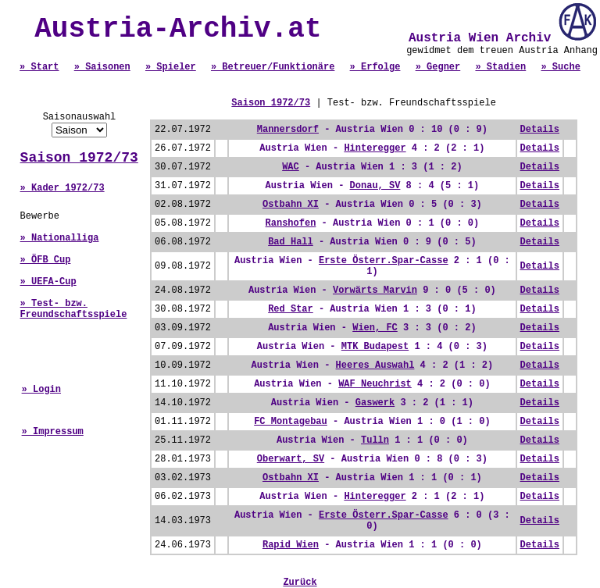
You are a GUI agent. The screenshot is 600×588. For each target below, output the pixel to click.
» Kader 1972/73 (62, 188)
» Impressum (53, 431)
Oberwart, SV (290, 459)
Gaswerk (375, 402)
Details (539, 129)
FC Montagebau (290, 421)
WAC (290, 167)
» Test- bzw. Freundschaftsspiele (73, 309)
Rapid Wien (290, 545)
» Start (39, 67)
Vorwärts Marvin (375, 290)
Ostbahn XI (290, 204)
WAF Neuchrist (375, 384)
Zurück (299, 582)
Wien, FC (375, 328)
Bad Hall (290, 242)
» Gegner (438, 67)
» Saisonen (102, 67)
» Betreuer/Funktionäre (272, 67)
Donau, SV (375, 185)
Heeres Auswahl (375, 365)
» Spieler (170, 67)
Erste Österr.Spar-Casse (383, 260)
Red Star (290, 309)
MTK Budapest (375, 346)
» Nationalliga (59, 238)
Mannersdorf (288, 129)
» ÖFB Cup (45, 260)
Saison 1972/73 (79, 158)
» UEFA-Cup (48, 281)
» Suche (560, 67)
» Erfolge (375, 67)
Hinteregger (374, 148)
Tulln (375, 440)
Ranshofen (291, 223)
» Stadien (500, 67)
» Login (41, 389)
